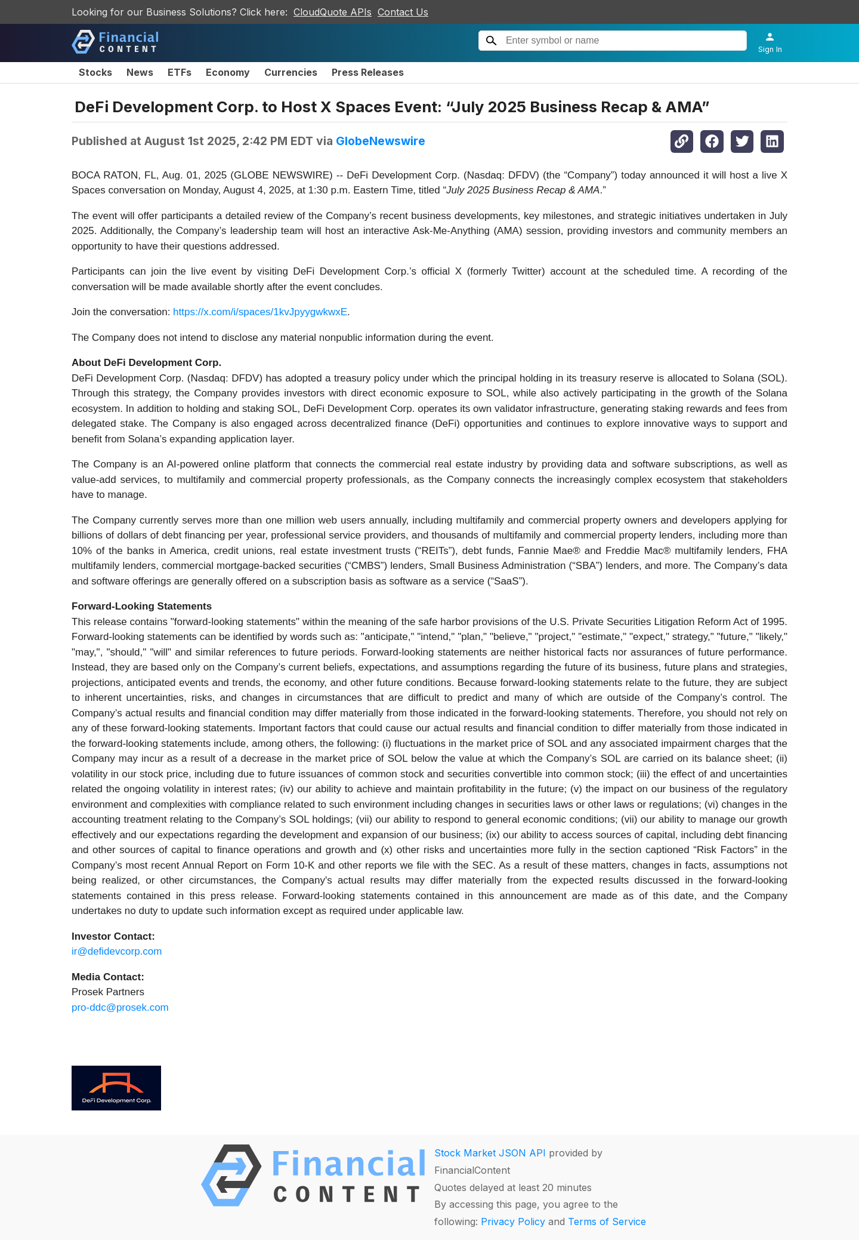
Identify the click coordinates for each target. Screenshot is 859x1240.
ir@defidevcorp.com (117, 951)
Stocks (95, 72)
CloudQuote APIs (332, 12)
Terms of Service (607, 1221)
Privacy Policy (513, 1221)
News (139, 72)
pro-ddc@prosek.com (120, 1007)
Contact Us (403, 12)
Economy (228, 72)
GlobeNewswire (380, 141)
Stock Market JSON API (490, 1153)
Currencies (290, 72)
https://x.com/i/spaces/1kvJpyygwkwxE (260, 312)
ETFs (179, 72)
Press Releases (368, 72)
